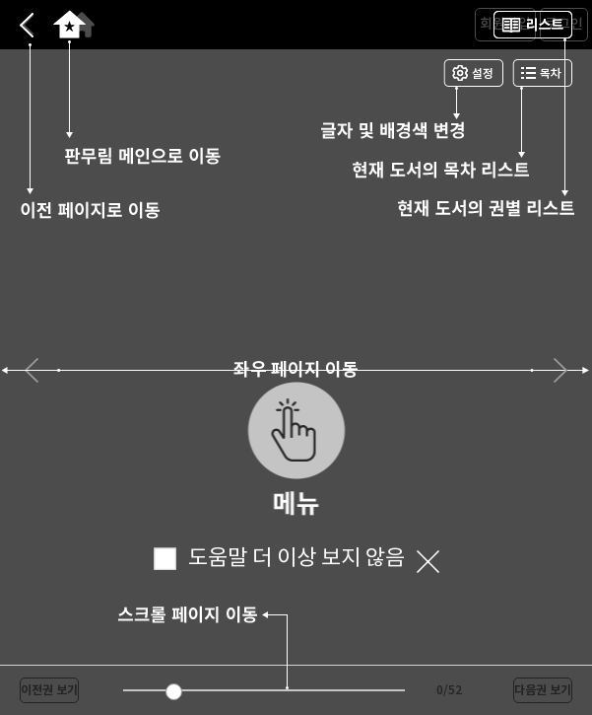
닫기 (428, 562)
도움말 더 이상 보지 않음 (279, 558)
